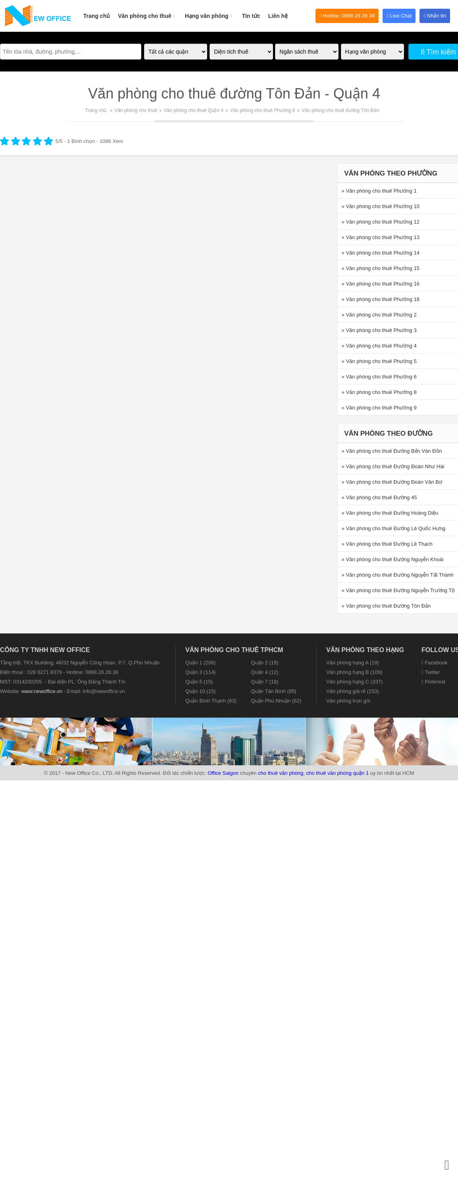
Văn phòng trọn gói (348, 701)
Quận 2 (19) (264, 663)
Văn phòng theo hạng (365, 650)
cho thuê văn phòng (280, 773)
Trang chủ (96, 16)
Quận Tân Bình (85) (273, 691)
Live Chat (399, 16)
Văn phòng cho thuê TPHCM (234, 650)
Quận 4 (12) (264, 672)
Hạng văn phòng (209, 11)
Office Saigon (223, 773)
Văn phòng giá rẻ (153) (352, 691)
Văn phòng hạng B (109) (354, 672)
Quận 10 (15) (200, 691)
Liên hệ (278, 16)
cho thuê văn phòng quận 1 (337, 773)
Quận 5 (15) (199, 682)
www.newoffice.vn (41, 691)
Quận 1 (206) (200, 663)
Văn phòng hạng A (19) (352, 663)
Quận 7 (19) (264, 682)
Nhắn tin (434, 16)
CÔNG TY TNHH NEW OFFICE (45, 650)
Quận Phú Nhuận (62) (276, 701)
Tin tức (251, 16)
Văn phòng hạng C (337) (354, 682)
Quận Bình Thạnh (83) (211, 701)
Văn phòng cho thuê (147, 11)
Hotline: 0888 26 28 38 (347, 16)
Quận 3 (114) (200, 672)
